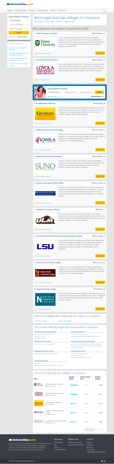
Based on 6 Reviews (46, 53)
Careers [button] (52, 10)
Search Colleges (58, 442)
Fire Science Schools (77, 332)
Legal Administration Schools (44, 351)
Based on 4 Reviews (46, 229)
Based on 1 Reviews (46, 80)
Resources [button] (61, 10)
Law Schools (37, 363)
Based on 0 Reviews (46, 123)
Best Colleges (38, 22)
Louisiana (59, 22)
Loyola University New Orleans (47, 60)
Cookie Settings (90, 449)
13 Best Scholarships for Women (76, 445)
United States (49, 22)
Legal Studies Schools (78, 351)
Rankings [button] (32, 10)
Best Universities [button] (20, 10)
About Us (56, 447)
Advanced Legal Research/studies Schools (81, 357)
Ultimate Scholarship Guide (75, 442)
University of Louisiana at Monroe (48, 209)
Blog (55, 445)
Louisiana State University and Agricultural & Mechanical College (59, 236)
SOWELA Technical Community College (49, 130)
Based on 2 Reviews (46, 203)
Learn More (100, 53)
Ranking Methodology (60, 449)
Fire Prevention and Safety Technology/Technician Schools (85, 336)
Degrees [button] (10, 10)
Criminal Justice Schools (40, 336)
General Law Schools (41, 361)
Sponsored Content (13, 37)
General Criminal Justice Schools (45, 332)
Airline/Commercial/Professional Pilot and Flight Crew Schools (86, 344)
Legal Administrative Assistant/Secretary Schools (46, 354)
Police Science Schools (39, 338)
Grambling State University (45, 103)
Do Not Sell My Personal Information (96, 452)
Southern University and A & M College (50, 183)
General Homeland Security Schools (83, 341)
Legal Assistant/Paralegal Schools (79, 354)
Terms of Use (90, 447)
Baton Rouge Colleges (65, 321)
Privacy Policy (90, 445)
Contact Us (89, 442)
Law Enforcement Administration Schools (44, 334)
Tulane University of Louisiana (47, 33)
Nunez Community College (46, 289)
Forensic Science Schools (42, 341)
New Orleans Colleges (40, 321)
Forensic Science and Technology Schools (44, 344)
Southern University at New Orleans (49, 156)
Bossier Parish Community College (48, 263)
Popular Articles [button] (42, 10)
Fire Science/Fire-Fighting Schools (79, 334)
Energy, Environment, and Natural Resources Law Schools (48, 365)
